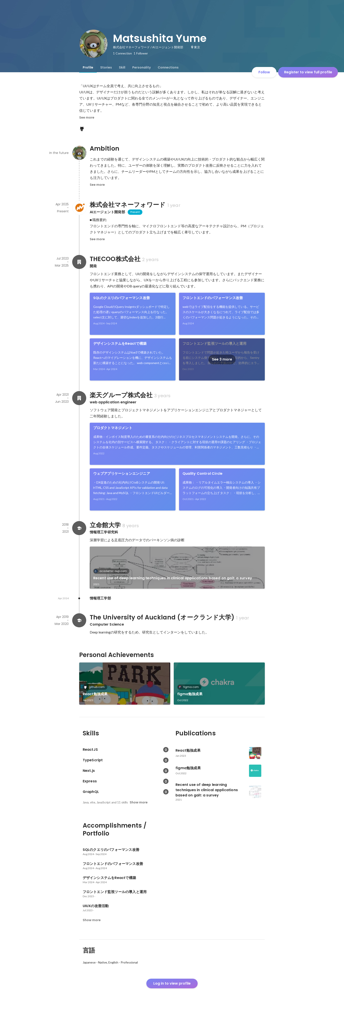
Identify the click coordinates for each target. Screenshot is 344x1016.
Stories (106, 67)
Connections (168, 67)
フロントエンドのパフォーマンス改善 (213, 297)
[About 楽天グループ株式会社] (79, 398)
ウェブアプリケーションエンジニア (121, 473)
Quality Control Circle (202, 473)
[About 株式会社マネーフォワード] (79, 207)
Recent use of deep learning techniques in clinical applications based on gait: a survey (172, 578)
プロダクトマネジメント (112, 427)
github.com (95, 687)
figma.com (189, 687)
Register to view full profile (308, 72)
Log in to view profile (172, 983)
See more (86, 117)
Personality (141, 67)
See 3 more (222, 359)
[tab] (88, 67)
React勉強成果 (95, 694)
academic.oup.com (111, 571)
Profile (88, 67)
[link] (133, 314)
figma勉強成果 (189, 694)
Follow (264, 72)
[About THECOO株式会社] (79, 262)
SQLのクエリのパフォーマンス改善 (121, 297)
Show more (139, 802)
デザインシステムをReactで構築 (120, 343)
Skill (122, 67)
